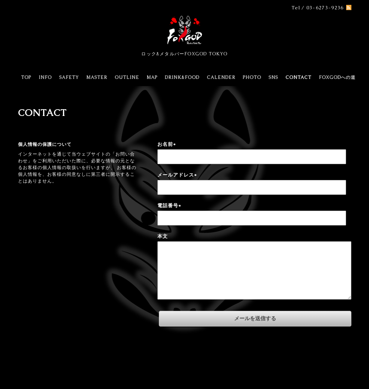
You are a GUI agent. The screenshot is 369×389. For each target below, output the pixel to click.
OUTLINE (127, 77)
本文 (162, 236)
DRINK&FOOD (182, 77)
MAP (151, 77)
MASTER (96, 77)
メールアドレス (177, 175)
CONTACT (298, 77)
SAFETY (69, 77)
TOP (26, 77)
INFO (45, 77)
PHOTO (252, 77)
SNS (273, 77)
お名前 (166, 144)
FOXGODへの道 (337, 77)
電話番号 (169, 205)
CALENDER (221, 77)
